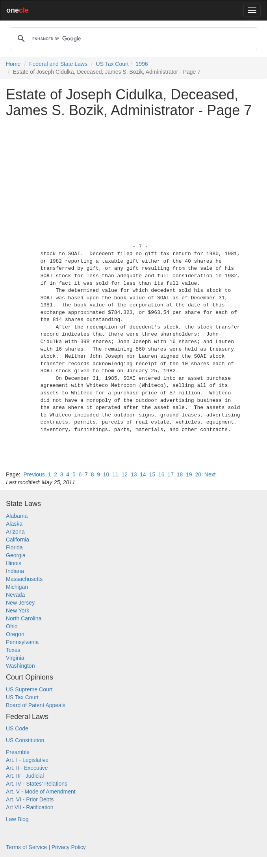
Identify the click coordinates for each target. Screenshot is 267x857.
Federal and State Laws (58, 64)
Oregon (15, 634)
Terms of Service (26, 847)
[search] (132, 38)
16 (161, 474)
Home (13, 64)
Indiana (15, 571)
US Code (17, 728)
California (17, 539)
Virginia (15, 658)
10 (106, 474)
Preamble (18, 752)
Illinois (13, 563)
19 (189, 474)
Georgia (16, 555)
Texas (13, 650)
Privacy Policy (69, 847)
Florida (14, 547)
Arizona (15, 531)
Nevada (15, 595)
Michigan (17, 587)
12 (125, 474)
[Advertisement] (133, 178)
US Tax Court (112, 64)
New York (17, 610)
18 (180, 474)
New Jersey (20, 602)
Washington (20, 666)
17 (170, 474)
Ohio (12, 626)
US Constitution (25, 740)
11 (115, 474)
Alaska (14, 524)
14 (143, 474)
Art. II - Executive (27, 768)
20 (198, 474)
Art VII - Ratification (30, 807)
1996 (141, 64)
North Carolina (23, 618)
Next (210, 474)
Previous (33, 474)
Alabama (17, 516)
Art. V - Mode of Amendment (41, 791)
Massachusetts (24, 579)
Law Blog (17, 819)
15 (152, 474)
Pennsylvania (22, 642)
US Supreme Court (29, 689)
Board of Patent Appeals (35, 705)
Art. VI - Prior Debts (30, 799)
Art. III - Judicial (25, 776)
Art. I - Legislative (27, 760)
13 (134, 474)
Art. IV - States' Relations (36, 783)
